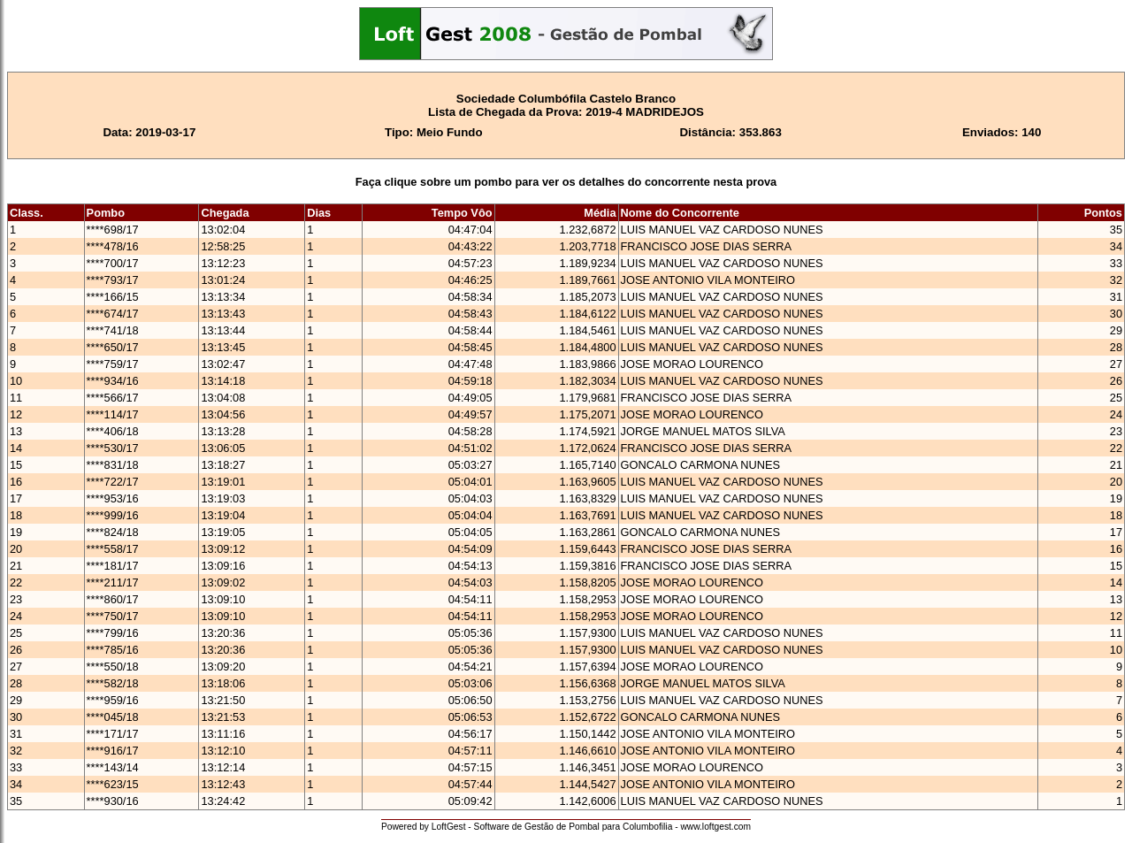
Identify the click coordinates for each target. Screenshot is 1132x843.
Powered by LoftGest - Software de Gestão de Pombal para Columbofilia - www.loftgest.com (566, 827)
